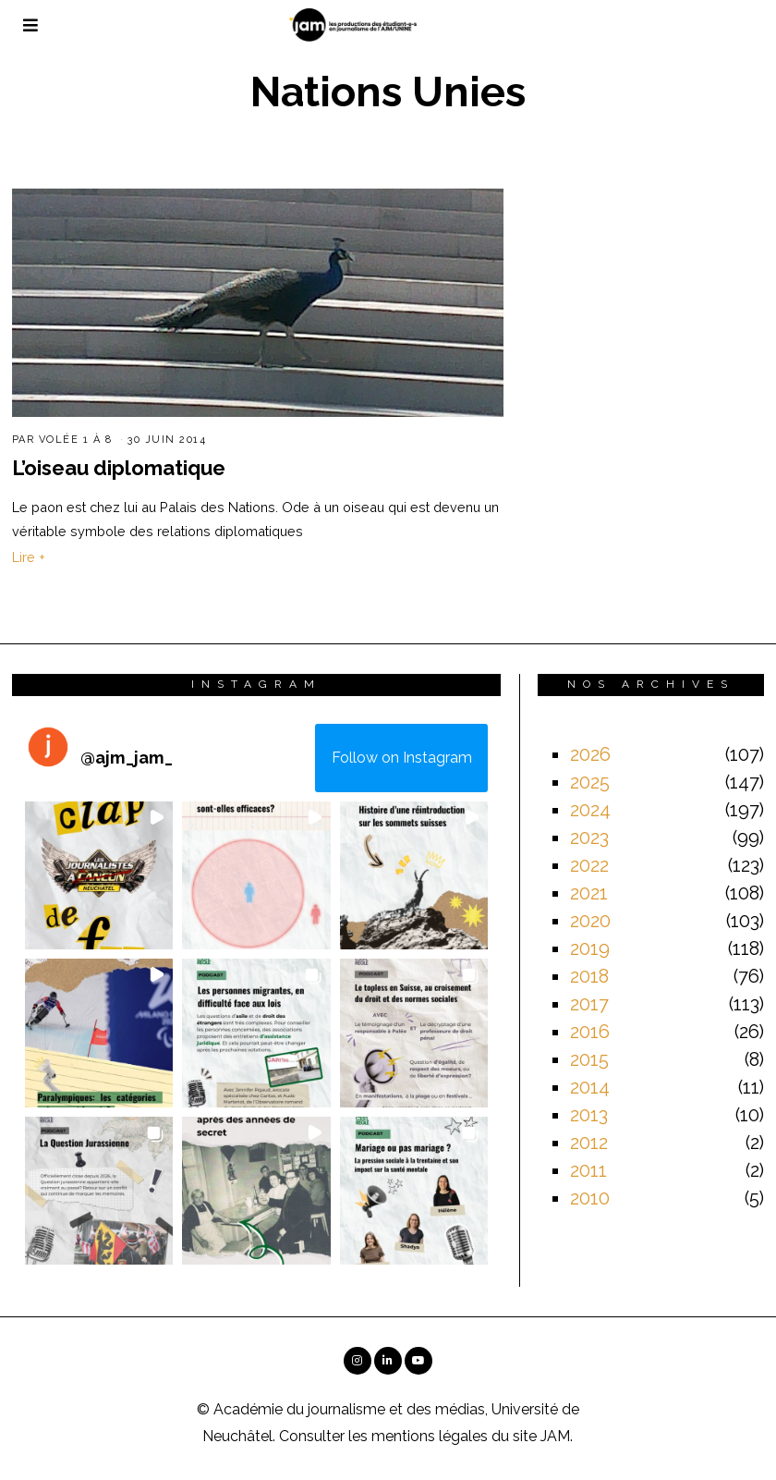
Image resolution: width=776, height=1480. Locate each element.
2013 (589, 1115)
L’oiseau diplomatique (118, 468)
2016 (590, 1032)
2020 (590, 921)
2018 (589, 976)
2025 (590, 782)
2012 (589, 1142)
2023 (589, 837)
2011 (588, 1170)
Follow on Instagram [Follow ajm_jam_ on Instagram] (402, 757)
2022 (589, 865)
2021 (589, 893)
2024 (590, 810)
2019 (590, 948)
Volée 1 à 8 (76, 440)
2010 (590, 1198)
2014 (590, 1087)
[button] (99, 875)
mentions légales (429, 1436)
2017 (589, 1004)
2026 (590, 754)
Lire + (28, 557)
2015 (589, 1059)
